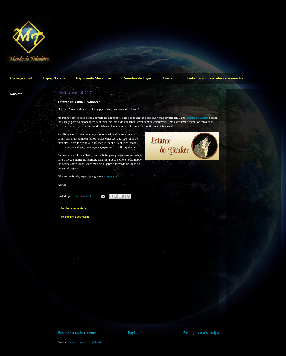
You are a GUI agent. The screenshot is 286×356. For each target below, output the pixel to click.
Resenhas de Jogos (137, 78)
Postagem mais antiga (200, 332)
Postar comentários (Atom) (85, 342)
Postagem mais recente (77, 332)
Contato (169, 78)
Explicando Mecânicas (93, 78)
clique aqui (111, 176)
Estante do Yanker (197, 117)
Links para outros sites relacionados (214, 78)
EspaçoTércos (54, 78)
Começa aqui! (21, 78)
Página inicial (139, 332)
